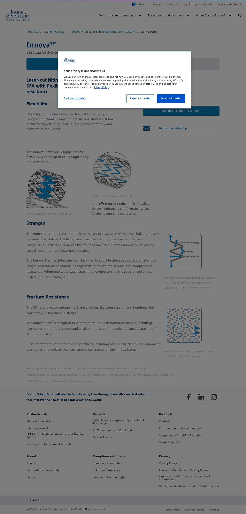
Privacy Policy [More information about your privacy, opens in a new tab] (101, 87)
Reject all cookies (140, 98)
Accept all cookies (171, 98)
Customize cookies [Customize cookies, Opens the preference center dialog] (75, 98)
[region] (124, 80)
